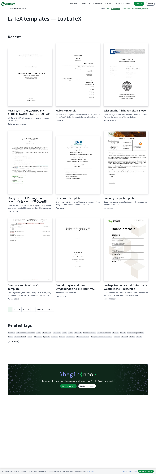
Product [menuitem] (72, 3)
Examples (126, 8)
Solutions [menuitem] (84, 3)
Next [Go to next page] (40, 309)
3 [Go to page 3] (19, 309)
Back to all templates (17, 9)
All (108, 8)
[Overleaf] (8, 3)
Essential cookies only (129, 471)
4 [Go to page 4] (23, 309)
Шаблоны (115, 8)
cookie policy (91, 471)
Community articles (140, 8)
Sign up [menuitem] (139, 3)
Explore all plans (87, 386)
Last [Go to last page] (49, 309)
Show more (13, 341)
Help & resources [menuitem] (122, 3)
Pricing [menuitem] (108, 3)
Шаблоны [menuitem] (97, 3)
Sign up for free (68, 386)
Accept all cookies (146, 471)
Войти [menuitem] (150, 3)
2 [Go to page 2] (14, 309)
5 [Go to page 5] (28, 309)
